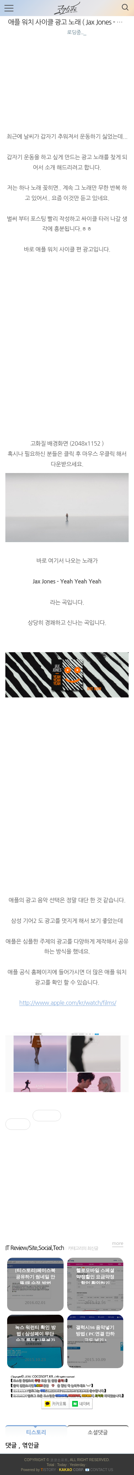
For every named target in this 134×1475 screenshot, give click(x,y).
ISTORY (48, 1470)
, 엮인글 (29, 1446)
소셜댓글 (98, 1432)
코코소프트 (59, 1460)
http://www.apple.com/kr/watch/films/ (67, 1003)
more (118, 1243)
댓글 (12, 1446)
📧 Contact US (99, 1470)
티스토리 (36, 1432)
